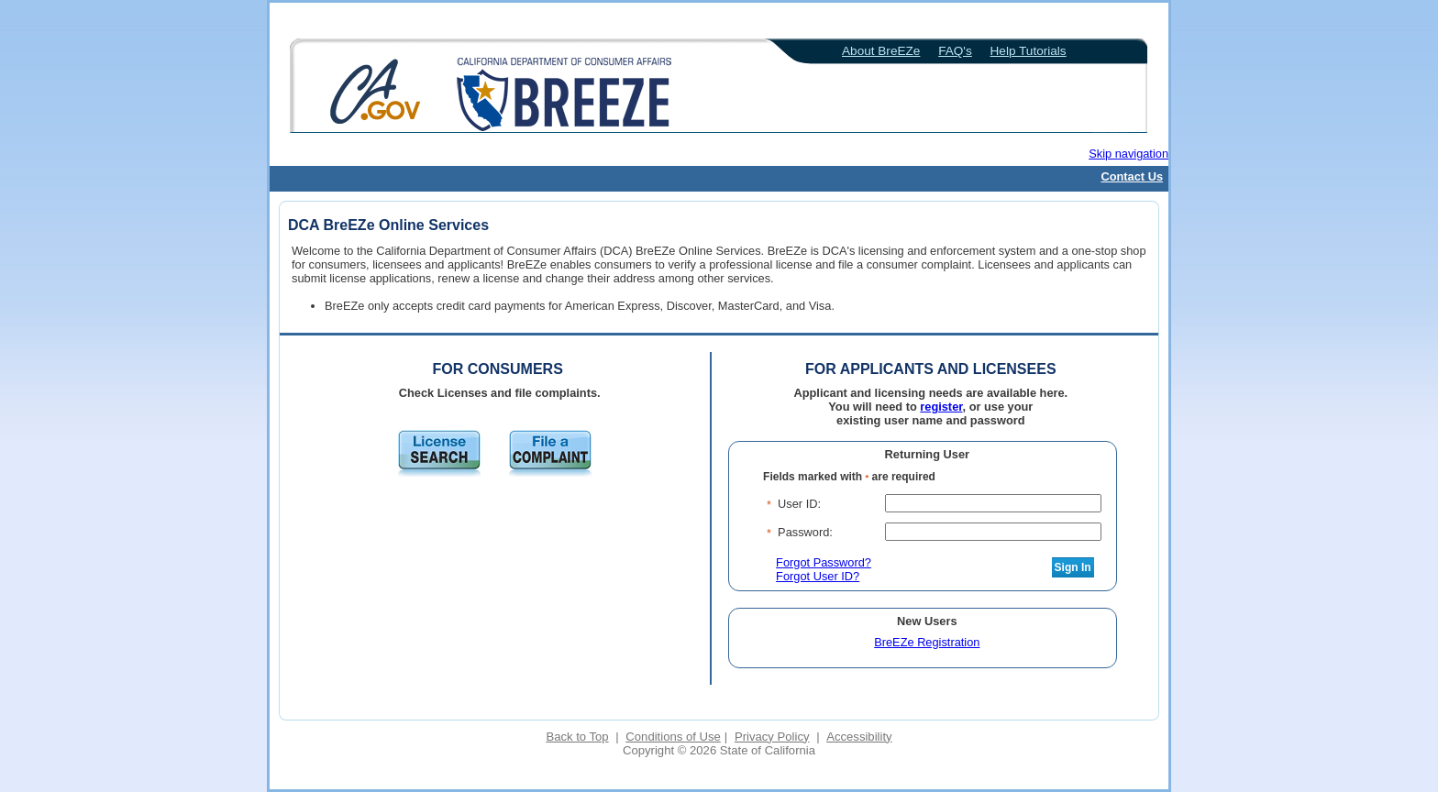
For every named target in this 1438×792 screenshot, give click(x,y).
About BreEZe (881, 51)
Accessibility (858, 736)
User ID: (799, 504)
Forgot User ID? (817, 576)
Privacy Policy (772, 736)
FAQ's (955, 51)
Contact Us (1132, 176)
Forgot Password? (823, 562)
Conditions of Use (672, 736)
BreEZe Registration (926, 642)
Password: (805, 532)
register (941, 406)
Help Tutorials (1028, 51)
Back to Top (577, 736)
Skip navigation (1128, 153)
